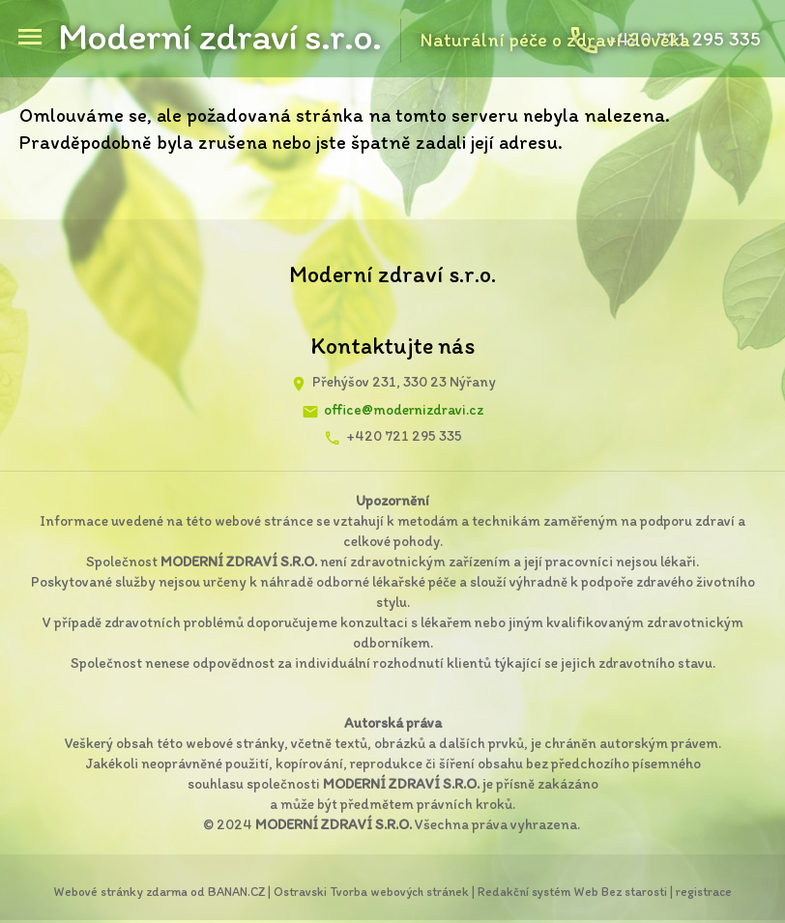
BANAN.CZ (236, 891)
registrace (704, 891)
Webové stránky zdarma (120, 891)
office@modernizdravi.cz (403, 409)
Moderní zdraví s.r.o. (219, 36)
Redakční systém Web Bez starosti (572, 891)
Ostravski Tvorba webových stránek (371, 891)
